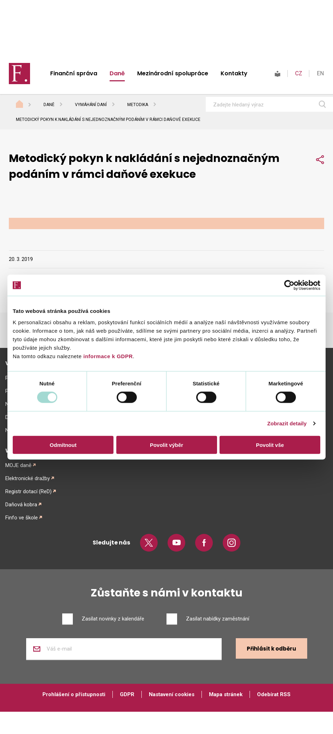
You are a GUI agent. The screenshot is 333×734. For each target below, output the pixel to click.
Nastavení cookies (171, 694)
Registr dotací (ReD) (28, 491)
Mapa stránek (226, 694)
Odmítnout (63, 445)
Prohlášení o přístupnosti (73, 694)
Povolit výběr (166, 445)
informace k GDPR (107, 356)
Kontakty (234, 73)
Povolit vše (270, 445)
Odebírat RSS (274, 694)
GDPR (127, 694)
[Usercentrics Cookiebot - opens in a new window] (289, 285)
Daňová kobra (21, 504)
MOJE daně (18, 465)
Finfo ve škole (21, 517)
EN (320, 73)
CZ (298, 73)
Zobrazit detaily (287, 423)
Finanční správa (73, 73)
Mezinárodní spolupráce (172, 73)
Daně (117, 73)
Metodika (137, 104)
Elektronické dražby (27, 478)
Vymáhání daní (91, 104)
